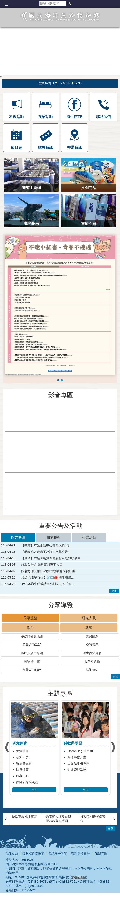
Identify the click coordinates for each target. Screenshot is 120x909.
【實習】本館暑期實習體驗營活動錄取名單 (50, 558)
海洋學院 (43, 751)
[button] (69, 3)
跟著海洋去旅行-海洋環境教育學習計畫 (48, 571)
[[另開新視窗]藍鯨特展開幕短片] (60, 416)
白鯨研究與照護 (48, 782)
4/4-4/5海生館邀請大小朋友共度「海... (47, 584)
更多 (114, 590)
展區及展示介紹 (32, 653)
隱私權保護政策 (33, 853)
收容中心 (43, 776)
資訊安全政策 (57, 853)
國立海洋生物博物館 (60, 21)
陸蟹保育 (43, 769)
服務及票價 (92, 661)
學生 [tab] (30, 628)
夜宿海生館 (32, 661)
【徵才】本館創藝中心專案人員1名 (45, 545)
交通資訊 (92, 644)
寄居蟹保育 (45, 763)
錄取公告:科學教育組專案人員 (42, 564)
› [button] (7, 747)
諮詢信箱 (92, 670)
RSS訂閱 (101, 853)
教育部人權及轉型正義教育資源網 (58, 818)
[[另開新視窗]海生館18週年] (60, 450)
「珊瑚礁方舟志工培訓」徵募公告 (44, 551)
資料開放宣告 (81, 853)
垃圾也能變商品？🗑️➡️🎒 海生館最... (47, 577)
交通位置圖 (78, 877)
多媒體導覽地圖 (32, 636)
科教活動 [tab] (89, 537)
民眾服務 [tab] (30, 618)
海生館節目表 (92, 653)
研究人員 (43, 757)
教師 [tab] (88, 628)
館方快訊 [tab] (18, 537)
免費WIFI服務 (31, 670)
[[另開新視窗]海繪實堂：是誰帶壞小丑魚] (60, 491)
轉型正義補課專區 (24, 816)
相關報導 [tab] (54, 537)
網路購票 (92, 636)
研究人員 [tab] (89, 618)
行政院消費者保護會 (92, 818)
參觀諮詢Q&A (31, 644)
